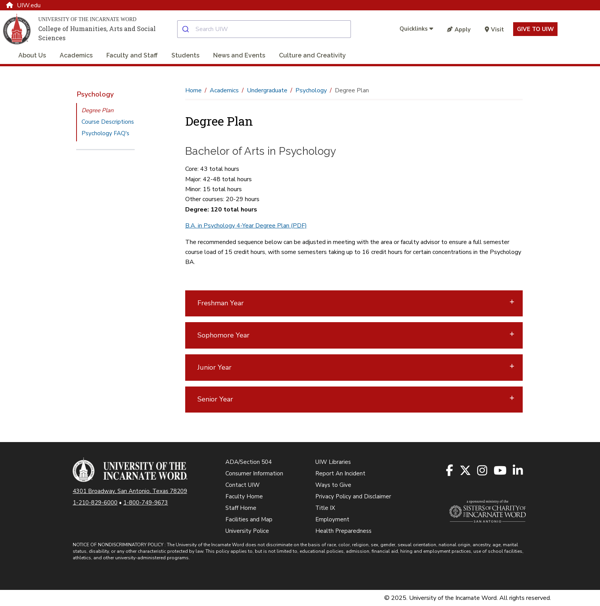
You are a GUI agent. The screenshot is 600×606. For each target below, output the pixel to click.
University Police (247, 531)
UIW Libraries (333, 462)
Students (185, 55)
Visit (494, 29)
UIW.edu (23, 5)
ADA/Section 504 (248, 462)
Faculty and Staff (132, 55)
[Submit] (187, 29)
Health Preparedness (343, 531)
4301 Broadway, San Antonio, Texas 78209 (130, 491)
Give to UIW (535, 29)
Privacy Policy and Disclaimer (353, 496)
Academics (76, 55)
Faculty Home (244, 496)
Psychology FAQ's (105, 133)
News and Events (239, 55)
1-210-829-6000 (95, 502)
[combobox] (270, 29)
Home (193, 90)
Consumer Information (254, 473)
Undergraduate (267, 90)
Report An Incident (340, 473)
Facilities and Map (248, 519)
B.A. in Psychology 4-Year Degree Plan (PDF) (246, 225)
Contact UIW (242, 485)
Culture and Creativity (312, 55)
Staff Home (240, 508)
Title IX (325, 508)
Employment (332, 519)
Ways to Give (333, 485)
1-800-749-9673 (145, 502)
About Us (32, 55)
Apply (459, 29)
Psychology (95, 94)
